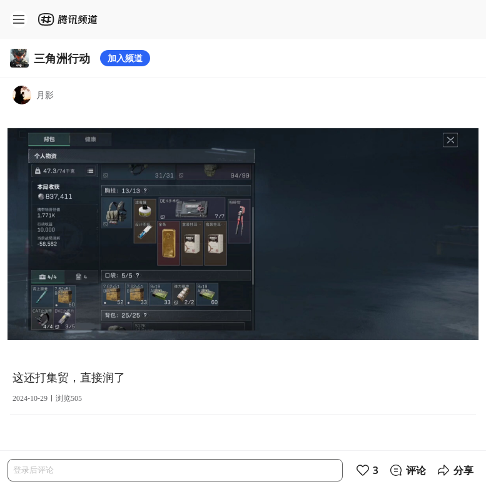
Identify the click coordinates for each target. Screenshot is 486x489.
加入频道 (125, 58)
